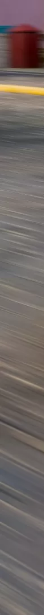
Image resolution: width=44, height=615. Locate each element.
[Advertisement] (15, 21)
